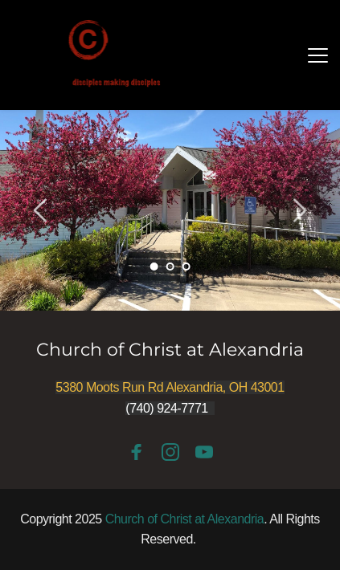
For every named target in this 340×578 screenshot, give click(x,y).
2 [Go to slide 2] (170, 267)
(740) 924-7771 (166, 408)
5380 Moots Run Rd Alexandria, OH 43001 (169, 387)
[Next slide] (299, 210)
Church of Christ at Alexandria (170, 349)
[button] (318, 55)
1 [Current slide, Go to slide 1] (154, 267)
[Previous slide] (41, 210)
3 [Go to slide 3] (186, 267)
